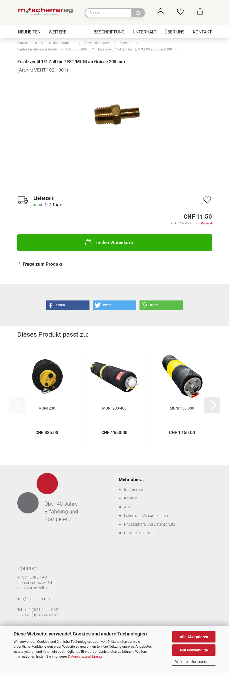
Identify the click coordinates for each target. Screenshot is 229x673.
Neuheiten (29, 32)
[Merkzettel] (186, 12)
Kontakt (202, 32)
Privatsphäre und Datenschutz (149, 524)
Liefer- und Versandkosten (146, 515)
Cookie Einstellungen (141, 533)
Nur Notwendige (194, 650)
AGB (128, 507)
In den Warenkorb (108, 242)
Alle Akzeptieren (194, 637)
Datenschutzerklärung (85, 656)
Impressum (133, 489)
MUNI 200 (46, 408)
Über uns (175, 32)
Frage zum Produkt (42, 264)
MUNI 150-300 (182, 408)
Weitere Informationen (194, 662)
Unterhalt (145, 32)
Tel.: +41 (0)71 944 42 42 (37, 609)
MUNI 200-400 (114, 408)
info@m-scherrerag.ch (36, 599)
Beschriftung (109, 32)
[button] (166, 12)
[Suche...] (138, 12)
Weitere (57, 32)
